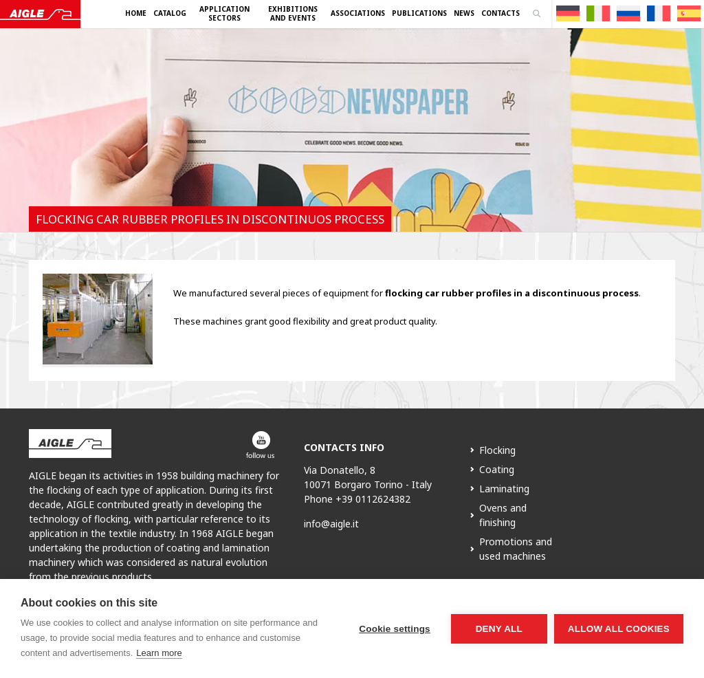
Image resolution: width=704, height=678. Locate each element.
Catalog (169, 13)
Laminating (504, 488)
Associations (358, 13)
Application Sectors (224, 13)
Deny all (499, 629)
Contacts (500, 13)
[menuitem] (568, 13)
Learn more (159, 653)
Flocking (497, 450)
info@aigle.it (331, 523)
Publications (419, 13)
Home (135, 13)
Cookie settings (394, 629)
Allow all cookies (619, 629)
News (464, 13)
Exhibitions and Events (293, 13)
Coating (496, 469)
